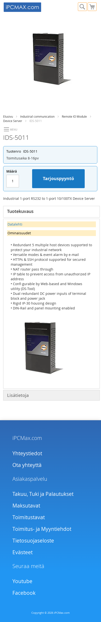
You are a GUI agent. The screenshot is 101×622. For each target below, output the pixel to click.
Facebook (24, 592)
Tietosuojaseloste (33, 540)
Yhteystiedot (27, 453)
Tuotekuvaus (20, 211)
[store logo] (27, 6)
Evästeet (22, 552)
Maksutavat (26, 505)
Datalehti (15, 224)
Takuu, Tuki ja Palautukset (42, 494)
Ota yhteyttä (27, 465)
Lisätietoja (18, 395)
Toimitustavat (28, 517)
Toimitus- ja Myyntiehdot (41, 529)
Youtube (22, 581)
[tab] (51, 212)
